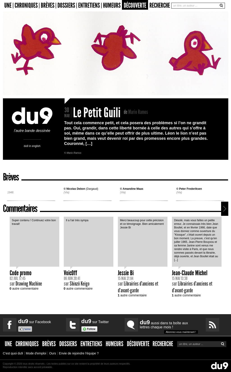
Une (7, 5)
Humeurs (112, 5)
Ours (52, 353)
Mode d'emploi (36, 353)
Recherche (159, 5)
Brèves (47, 5)
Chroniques (26, 5)
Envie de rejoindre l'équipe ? (79, 353)
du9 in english (32, 145)
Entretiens (89, 5)
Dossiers (66, 5)
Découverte (135, 5)
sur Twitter (95, 321)
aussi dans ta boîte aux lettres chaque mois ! (169, 326)
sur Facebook (34, 321)
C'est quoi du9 (13, 353)
